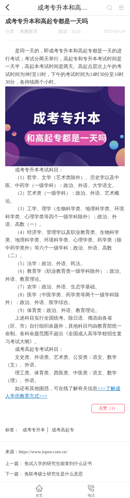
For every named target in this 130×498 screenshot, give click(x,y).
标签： (12, 429)
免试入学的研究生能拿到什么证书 (58, 463)
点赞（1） (108, 408)
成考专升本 (34, 429)
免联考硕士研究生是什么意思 (53, 473)
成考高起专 (63, 429)
